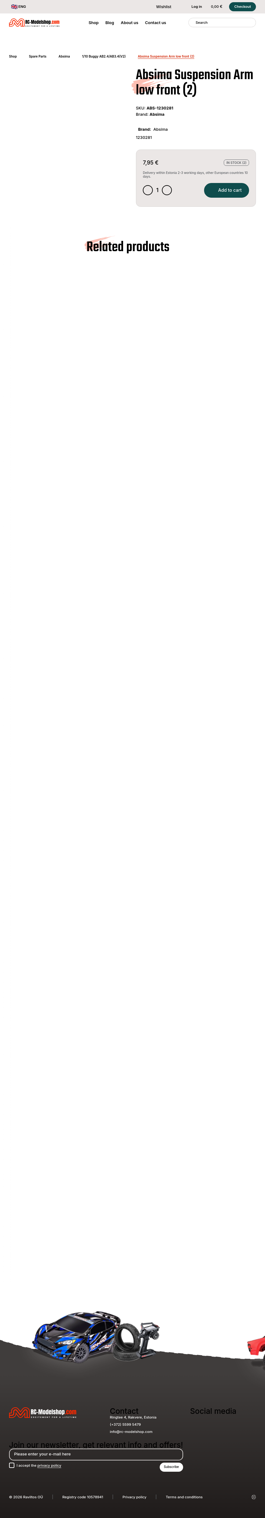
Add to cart (226, 190)
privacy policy (49, 1465)
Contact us (155, 22)
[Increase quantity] (167, 190)
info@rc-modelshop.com (131, 1431)
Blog (109, 22)
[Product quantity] (157, 190)
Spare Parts (37, 56)
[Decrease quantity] (148, 190)
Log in (193, 6)
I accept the (39, 1465)
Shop (93, 22)
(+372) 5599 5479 (125, 1424)
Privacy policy (134, 1497)
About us (129, 22)
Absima (64, 56)
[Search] (192, 22)
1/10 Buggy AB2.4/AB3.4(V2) (104, 56)
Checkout (242, 6)
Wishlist (160, 6)
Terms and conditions (184, 1497)
